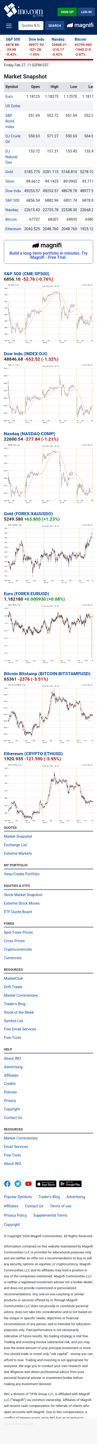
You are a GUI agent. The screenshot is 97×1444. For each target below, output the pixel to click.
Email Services (16, 1147)
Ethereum (13, 229)
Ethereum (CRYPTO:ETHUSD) (33, 753)
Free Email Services (20, 1029)
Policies (10, 1092)
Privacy (10, 1101)
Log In (86, 12)
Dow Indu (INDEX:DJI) (25, 353)
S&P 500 (13, 39)
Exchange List (15, 845)
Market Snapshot (18, 836)
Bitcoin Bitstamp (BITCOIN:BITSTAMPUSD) (47, 673)
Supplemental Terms (50, 1215)
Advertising (13, 1067)
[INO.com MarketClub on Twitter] (19, 1183)
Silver (9, 181)
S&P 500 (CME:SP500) (26, 273)
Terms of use (60, 1206)
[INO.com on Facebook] (9, 1183)
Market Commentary (21, 995)
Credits (10, 1084)
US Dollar (13, 106)
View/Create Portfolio (22, 874)
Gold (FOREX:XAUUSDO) (28, 513)
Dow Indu (36, 39)
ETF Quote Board (18, 912)
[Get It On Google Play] (70, 1183)
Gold (9, 172)
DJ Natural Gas (11, 157)
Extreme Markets (18, 853)
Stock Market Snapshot (23, 895)
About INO (12, 1058)
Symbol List (13, 1021)
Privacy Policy (15, 1215)
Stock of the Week (19, 1012)
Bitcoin (80, 39)
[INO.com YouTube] (30, 1183)
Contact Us (13, 1118)
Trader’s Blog (14, 1004)
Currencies (13, 958)
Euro (9, 96)
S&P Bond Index (9, 121)
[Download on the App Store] (46, 1183)
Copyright (12, 1109)
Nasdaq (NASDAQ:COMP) (29, 433)
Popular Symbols (18, 1197)
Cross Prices (14, 941)
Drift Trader (13, 987)
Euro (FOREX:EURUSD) (26, 593)
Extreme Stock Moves (22, 903)
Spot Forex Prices (18, 932)
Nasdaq (58, 39)
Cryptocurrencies (18, 949)
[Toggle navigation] (9, 26)
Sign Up (67, 12)
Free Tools (12, 1038)
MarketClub (13, 978)
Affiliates (11, 1075)
